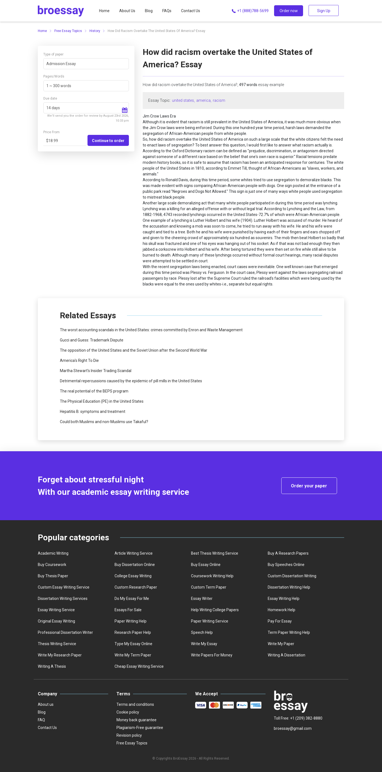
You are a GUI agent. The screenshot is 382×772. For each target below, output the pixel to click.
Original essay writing (56, 621)
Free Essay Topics (68, 31)
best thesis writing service (214, 553)
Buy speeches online (286, 564)
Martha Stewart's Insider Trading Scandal (95, 370)
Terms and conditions (135, 704)
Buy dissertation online (135, 564)
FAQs (166, 11)
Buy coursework (52, 564)
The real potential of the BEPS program (94, 391)
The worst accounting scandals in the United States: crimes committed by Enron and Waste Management (151, 330)
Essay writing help (283, 598)
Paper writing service (209, 621)
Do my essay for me (132, 598)
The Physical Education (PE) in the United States (102, 401)
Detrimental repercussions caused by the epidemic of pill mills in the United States (131, 381)
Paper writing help (131, 621)
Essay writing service (56, 610)
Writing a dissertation (286, 655)
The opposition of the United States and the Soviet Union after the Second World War (133, 350)
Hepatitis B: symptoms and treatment (92, 411)
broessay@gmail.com (293, 728)
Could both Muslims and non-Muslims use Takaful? (104, 422)
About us (46, 704)
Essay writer (202, 598)
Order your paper (309, 485)
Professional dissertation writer (65, 632)
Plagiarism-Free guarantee (139, 727)
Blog (149, 11)
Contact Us (190, 11)
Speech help (202, 632)
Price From (51, 132)
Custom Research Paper (136, 587)
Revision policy (129, 735)
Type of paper (53, 54)
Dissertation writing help (289, 587)
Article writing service (134, 553)
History (94, 31)
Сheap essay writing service (139, 666)
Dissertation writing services (62, 598)
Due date (50, 98)
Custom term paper (208, 587)
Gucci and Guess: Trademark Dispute (91, 340)
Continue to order (108, 140)
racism (219, 100)
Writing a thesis (52, 666)
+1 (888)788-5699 (250, 11)
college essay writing (133, 576)
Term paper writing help (289, 632)
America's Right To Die (79, 360)
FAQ (41, 720)
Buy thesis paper (53, 576)
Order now (289, 11)
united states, (183, 100)
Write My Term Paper (133, 655)
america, (203, 100)
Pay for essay (280, 621)
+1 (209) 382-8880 (306, 718)
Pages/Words (53, 76)
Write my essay (204, 644)
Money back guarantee (136, 720)
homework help (281, 610)
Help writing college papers (215, 610)
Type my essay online (133, 644)
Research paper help (133, 632)
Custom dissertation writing (292, 576)
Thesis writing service (57, 644)
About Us (127, 11)
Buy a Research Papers (288, 553)
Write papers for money (211, 655)
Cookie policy (127, 712)
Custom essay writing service (63, 587)
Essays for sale (128, 610)
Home (104, 11)
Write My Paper (281, 644)
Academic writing (53, 553)
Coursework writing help (212, 576)
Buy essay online (206, 564)
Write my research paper (60, 655)
